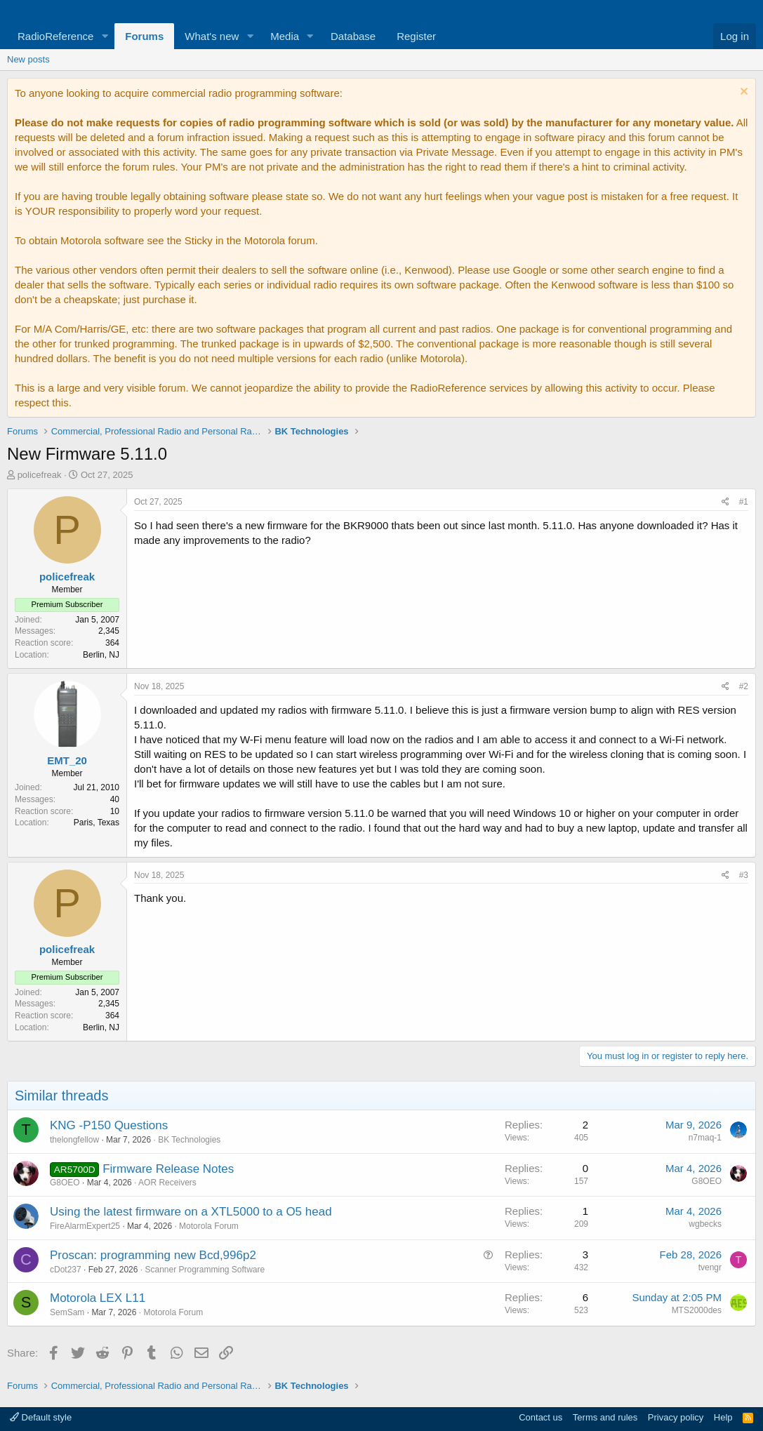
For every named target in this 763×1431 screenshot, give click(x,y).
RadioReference (55, 36)
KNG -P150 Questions (109, 1125)
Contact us (540, 1417)
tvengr (710, 1267)
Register (416, 36)
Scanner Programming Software (205, 1269)
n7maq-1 (705, 1138)
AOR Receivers (167, 1182)
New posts (28, 59)
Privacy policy (675, 1417)
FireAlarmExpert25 (85, 1226)
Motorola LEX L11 (97, 1298)
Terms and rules (605, 1417)
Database (353, 36)
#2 (743, 686)
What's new (212, 36)
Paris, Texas (96, 822)
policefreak (40, 475)
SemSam (67, 1312)
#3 (743, 875)
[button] (104, 36)
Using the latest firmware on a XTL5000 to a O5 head (191, 1211)
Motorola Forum (209, 1226)
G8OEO (65, 1182)
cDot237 (65, 1269)
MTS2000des (697, 1310)
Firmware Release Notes (168, 1169)
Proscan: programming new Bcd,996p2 (153, 1255)
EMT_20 (67, 760)
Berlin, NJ (101, 655)
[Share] (725, 502)
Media (284, 36)
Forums (144, 36)
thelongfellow (74, 1140)
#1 (743, 502)
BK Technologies (189, 1140)
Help (723, 1417)
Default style (41, 1417)
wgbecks (705, 1224)
